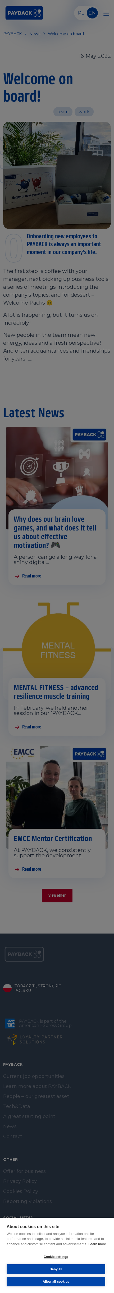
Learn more (97, 1244)
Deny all (56, 1269)
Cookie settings (56, 1257)
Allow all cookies (56, 1281)
